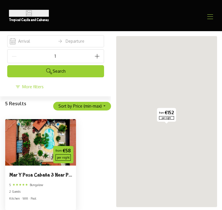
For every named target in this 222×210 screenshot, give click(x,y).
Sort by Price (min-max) (82, 106)
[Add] (97, 56)
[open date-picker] (55, 41)
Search (56, 71)
